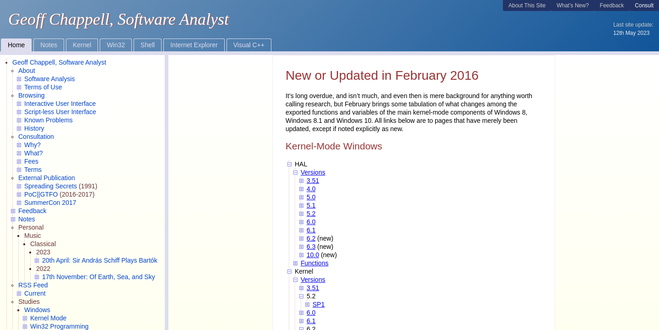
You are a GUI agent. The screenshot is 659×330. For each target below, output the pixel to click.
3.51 (313, 180)
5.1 (311, 205)
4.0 (311, 188)
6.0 (311, 222)
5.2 (311, 213)
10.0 (313, 254)
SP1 (318, 304)
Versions (313, 172)
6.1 (311, 230)
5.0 (311, 197)
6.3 (311, 246)
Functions (315, 263)
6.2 (311, 238)
